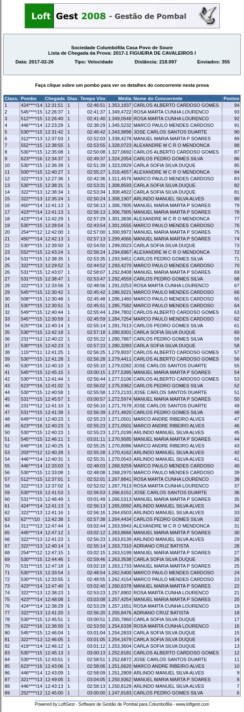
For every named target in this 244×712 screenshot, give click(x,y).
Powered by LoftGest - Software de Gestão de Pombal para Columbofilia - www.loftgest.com (122, 704)
